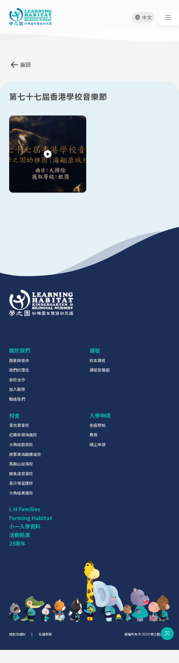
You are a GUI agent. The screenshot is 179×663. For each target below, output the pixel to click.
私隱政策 (45, 634)
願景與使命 (19, 360)
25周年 (17, 543)
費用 (93, 434)
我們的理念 (19, 370)
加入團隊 (17, 389)
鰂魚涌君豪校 (21, 473)
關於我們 (19, 350)
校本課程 (98, 360)
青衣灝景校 (19, 425)
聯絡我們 (17, 399)
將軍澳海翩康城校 (25, 454)
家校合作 (17, 379)
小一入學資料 (25, 526)
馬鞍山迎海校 (21, 463)
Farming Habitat (30, 518)
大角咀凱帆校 (21, 444)
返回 (25, 64)
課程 (95, 350)
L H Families (24, 509)
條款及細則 (17, 634)
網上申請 (98, 444)
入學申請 (100, 415)
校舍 (14, 415)
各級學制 (98, 425)
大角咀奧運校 (21, 493)
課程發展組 (99, 370)
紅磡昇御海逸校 (23, 434)
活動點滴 (19, 535)
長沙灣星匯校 (21, 483)
